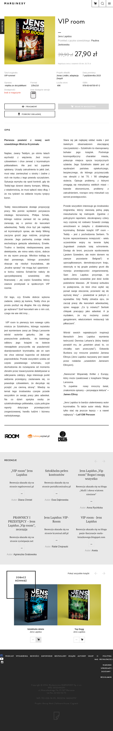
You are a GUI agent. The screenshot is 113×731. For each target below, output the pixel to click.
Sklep (91, 656)
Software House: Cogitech (66, 703)
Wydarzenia (22, 656)
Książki (72, 656)
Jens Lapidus (65, 36)
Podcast (9, 656)
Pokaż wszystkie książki (78, 573)
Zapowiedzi (47, 656)
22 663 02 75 (60, 692)
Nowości (34, 656)
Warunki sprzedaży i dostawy (106, 668)
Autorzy (82, 656)
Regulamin (106, 677)
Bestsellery (60, 656)
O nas (96, 658)
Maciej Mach (48, 703)
